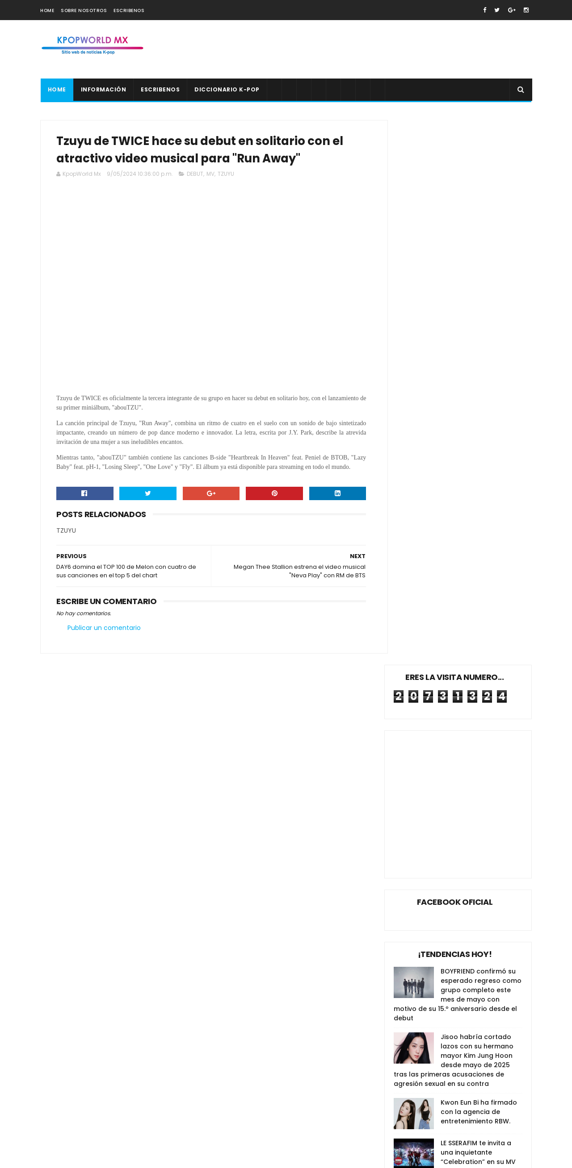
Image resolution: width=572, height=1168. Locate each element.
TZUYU (226, 175)
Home (47, 10)
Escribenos (129, 10)
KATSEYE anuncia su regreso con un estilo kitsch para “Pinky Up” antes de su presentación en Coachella (474, 1072)
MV (210, 175)
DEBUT (195, 175)
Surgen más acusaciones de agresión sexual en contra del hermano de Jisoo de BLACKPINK (474, 1115)
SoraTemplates (95, 1156)
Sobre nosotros (84, 10)
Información (103, 89)
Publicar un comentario (104, 638)
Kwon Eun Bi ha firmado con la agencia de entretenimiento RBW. (479, 567)
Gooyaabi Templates (194, 1156)
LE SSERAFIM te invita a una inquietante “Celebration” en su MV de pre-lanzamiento (478, 612)
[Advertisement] (369, 49)
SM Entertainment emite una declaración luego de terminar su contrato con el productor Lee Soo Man (476, 1025)
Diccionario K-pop (227, 89)
